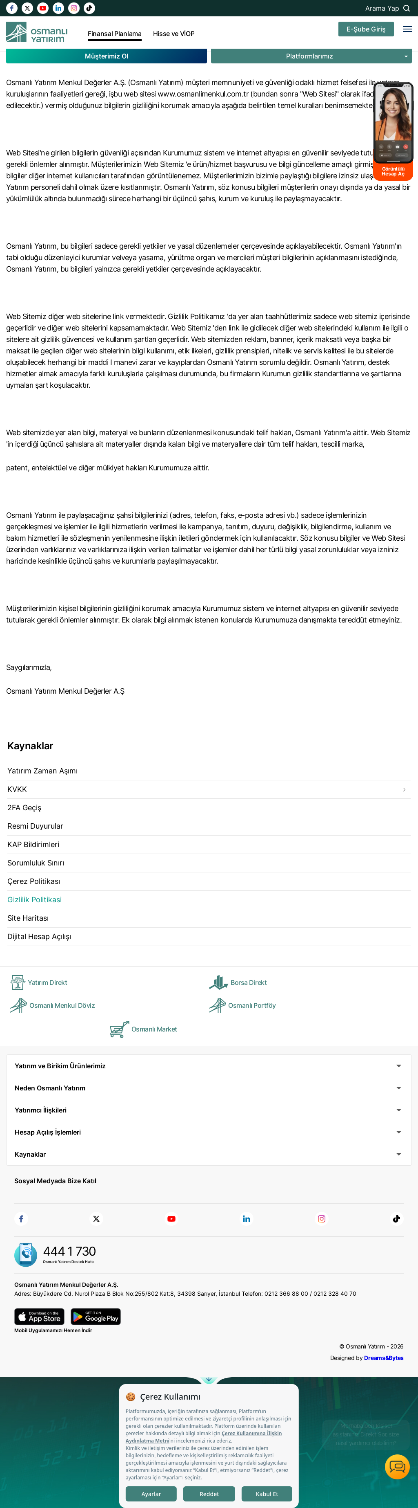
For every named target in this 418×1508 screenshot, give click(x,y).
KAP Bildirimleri (33, 844)
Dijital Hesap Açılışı (39, 936)
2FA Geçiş (24, 807)
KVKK (17, 789)
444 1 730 (69, 1251)
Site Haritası (28, 918)
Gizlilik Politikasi (34, 899)
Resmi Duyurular (35, 826)
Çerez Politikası (33, 881)
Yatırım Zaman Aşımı (42, 770)
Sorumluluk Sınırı (35, 863)
